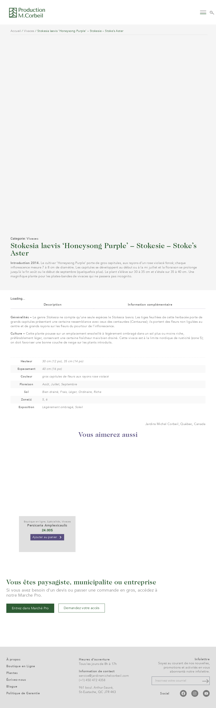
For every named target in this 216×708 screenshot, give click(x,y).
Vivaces (29, 31)
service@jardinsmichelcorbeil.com (104, 676)
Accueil (16, 31)
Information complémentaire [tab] (150, 304)
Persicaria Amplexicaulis (47, 525)
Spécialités (53, 521)
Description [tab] (53, 304)
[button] (203, 12)
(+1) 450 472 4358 (92, 680)
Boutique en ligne (35, 521)
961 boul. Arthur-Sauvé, (96, 687)
